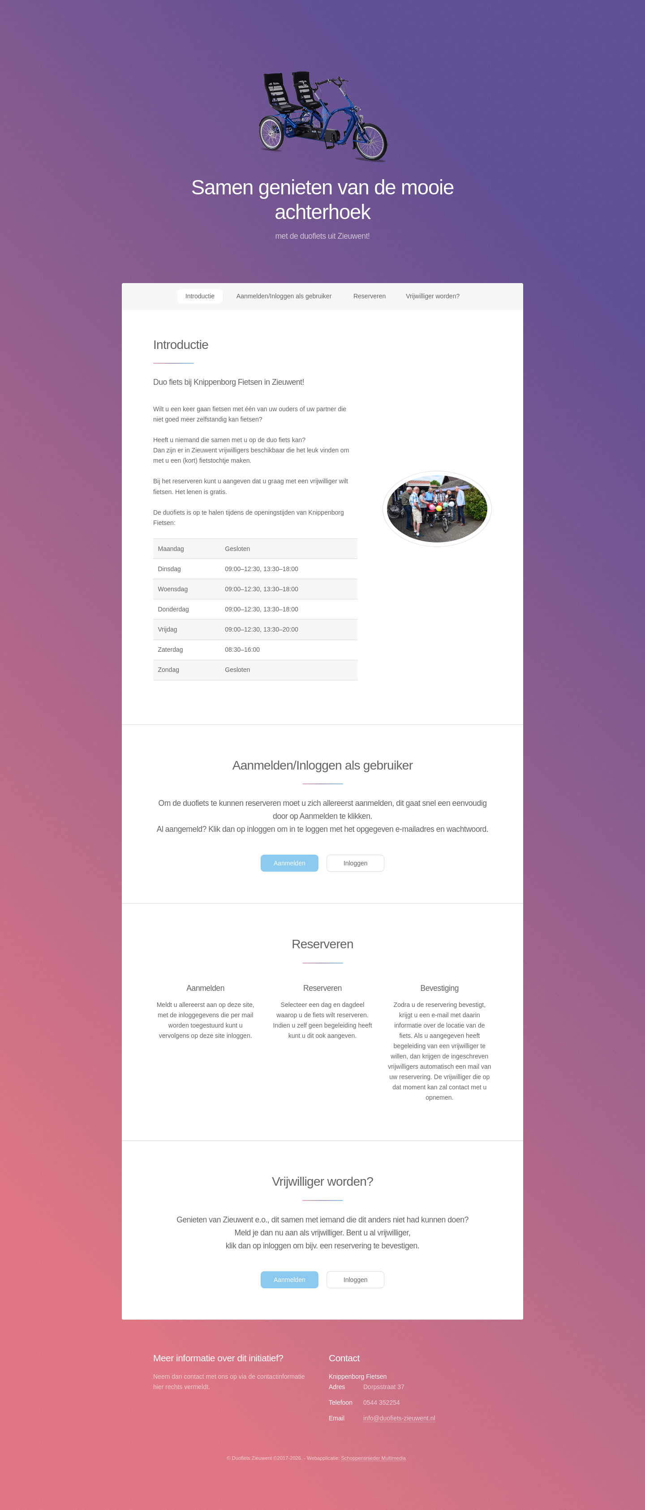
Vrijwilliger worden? (433, 296)
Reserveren (369, 296)
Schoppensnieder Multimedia (373, 1458)
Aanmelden (289, 863)
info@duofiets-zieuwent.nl (399, 1418)
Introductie (200, 296)
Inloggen (356, 863)
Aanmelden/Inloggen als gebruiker (283, 296)
